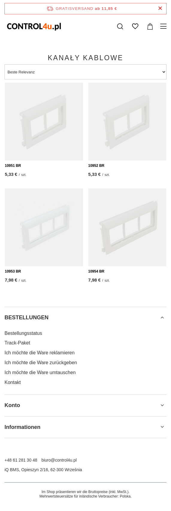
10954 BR (96, 271)
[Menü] (164, 26)
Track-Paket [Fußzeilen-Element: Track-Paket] (17, 342)
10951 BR (13, 166)
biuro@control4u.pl (59, 460)
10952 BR (96, 166)
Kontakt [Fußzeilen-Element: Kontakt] (12, 382)
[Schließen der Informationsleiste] (160, 8)
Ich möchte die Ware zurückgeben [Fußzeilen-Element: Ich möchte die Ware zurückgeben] (40, 362)
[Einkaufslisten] (135, 26)
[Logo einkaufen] (34, 26)
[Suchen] (120, 26)
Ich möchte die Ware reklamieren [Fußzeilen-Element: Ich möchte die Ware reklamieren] (39, 352)
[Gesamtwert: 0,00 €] (150, 26)
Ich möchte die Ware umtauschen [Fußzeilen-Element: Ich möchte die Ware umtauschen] (40, 372)
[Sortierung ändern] (85, 71)
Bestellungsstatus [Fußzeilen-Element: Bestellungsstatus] (23, 333)
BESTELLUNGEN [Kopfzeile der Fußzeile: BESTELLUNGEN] (26, 317)
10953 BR (13, 271)
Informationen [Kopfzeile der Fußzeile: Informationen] (22, 427)
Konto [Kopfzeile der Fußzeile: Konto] (12, 405)
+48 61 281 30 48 (20, 460)
